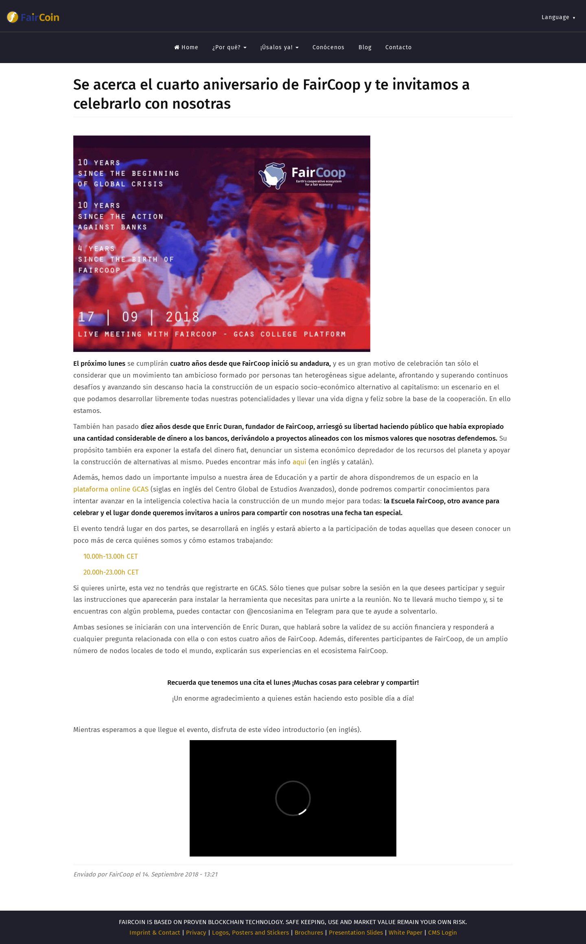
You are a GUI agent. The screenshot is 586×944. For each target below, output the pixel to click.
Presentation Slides (356, 932)
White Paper (405, 932)
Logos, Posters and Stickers (250, 932)
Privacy (196, 932)
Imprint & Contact (154, 932)
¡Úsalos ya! (279, 47)
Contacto (398, 47)
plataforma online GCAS (111, 489)
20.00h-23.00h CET (110, 572)
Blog (365, 47)
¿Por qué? (229, 47)
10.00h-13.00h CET (110, 556)
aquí (299, 462)
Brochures (309, 932)
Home (186, 47)
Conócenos (329, 47)
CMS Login (442, 932)
